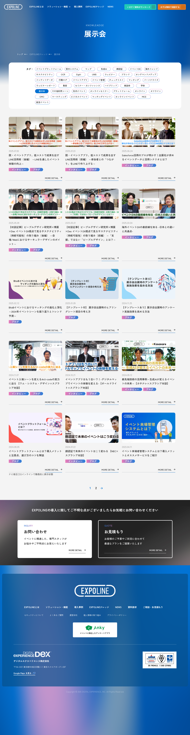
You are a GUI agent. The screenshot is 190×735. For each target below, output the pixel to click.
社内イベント (79, 91)
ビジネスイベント (79, 96)
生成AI (104, 68)
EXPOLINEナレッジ (95, 6)
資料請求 (132, 607)
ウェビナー (110, 74)
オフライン (156, 91)
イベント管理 (98, 79)
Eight (78, 74)
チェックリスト (116, 79)
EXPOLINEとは (36, 6)
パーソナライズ (151, 79)
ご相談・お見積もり (153, 607)
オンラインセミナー (99, 91)
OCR (63, 74)
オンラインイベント (124, 96)
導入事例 (78, 6)
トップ (20, 54)
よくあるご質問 (56, 615)
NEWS (110, 6)
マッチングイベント (101, 96)
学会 (143, 85)
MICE (144, 96)
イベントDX (135, 68)
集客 (65, 85)
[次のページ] (101, 488)
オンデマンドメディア (146, 74)
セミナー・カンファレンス (87, 85)
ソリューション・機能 (57, 6)
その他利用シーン (60, 91)
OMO (41, 96)
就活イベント (42, 102)
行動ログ (63, 79)
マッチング (134, 79)
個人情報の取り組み (92, 615)
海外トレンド (151, 68)
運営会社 (73, 615)
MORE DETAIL (77, 550)
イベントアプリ (80, 79)
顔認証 (119, 68)
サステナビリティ (44, 74)
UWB (94, 74)
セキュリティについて (33, 615)
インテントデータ (44, 79)
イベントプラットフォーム (48, 68)
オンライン (140, 91)
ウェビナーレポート (45, 85)
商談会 (127, 85)
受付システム (72, 68)
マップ (88, 68)
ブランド (125, 74)
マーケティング (59, 96)
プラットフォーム (121, 91)
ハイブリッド (111, 85)
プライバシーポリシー (116, 615)
